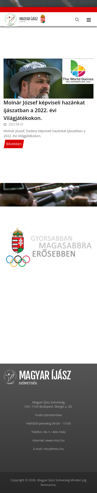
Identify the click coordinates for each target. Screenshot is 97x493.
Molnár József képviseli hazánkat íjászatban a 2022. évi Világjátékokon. (44, 110)
